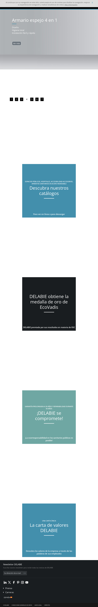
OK (24, 573)
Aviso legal (38, 605)
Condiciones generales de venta (22, 605)
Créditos (47, 605)
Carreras (9, 592)
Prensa (8, 588)
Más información (71, 5)
